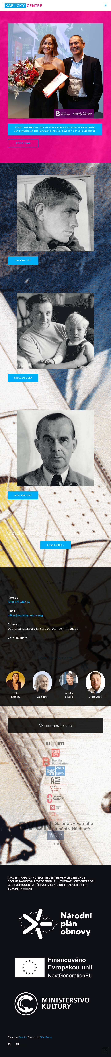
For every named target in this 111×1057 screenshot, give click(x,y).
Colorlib (23, 1037)
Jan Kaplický (23, 260)
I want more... (55, 545)
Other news (23, 143)
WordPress (46, 1037)
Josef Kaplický (23, 495)
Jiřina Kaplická (23, 378)
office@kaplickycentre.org (25, 615)
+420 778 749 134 (19, 601)
